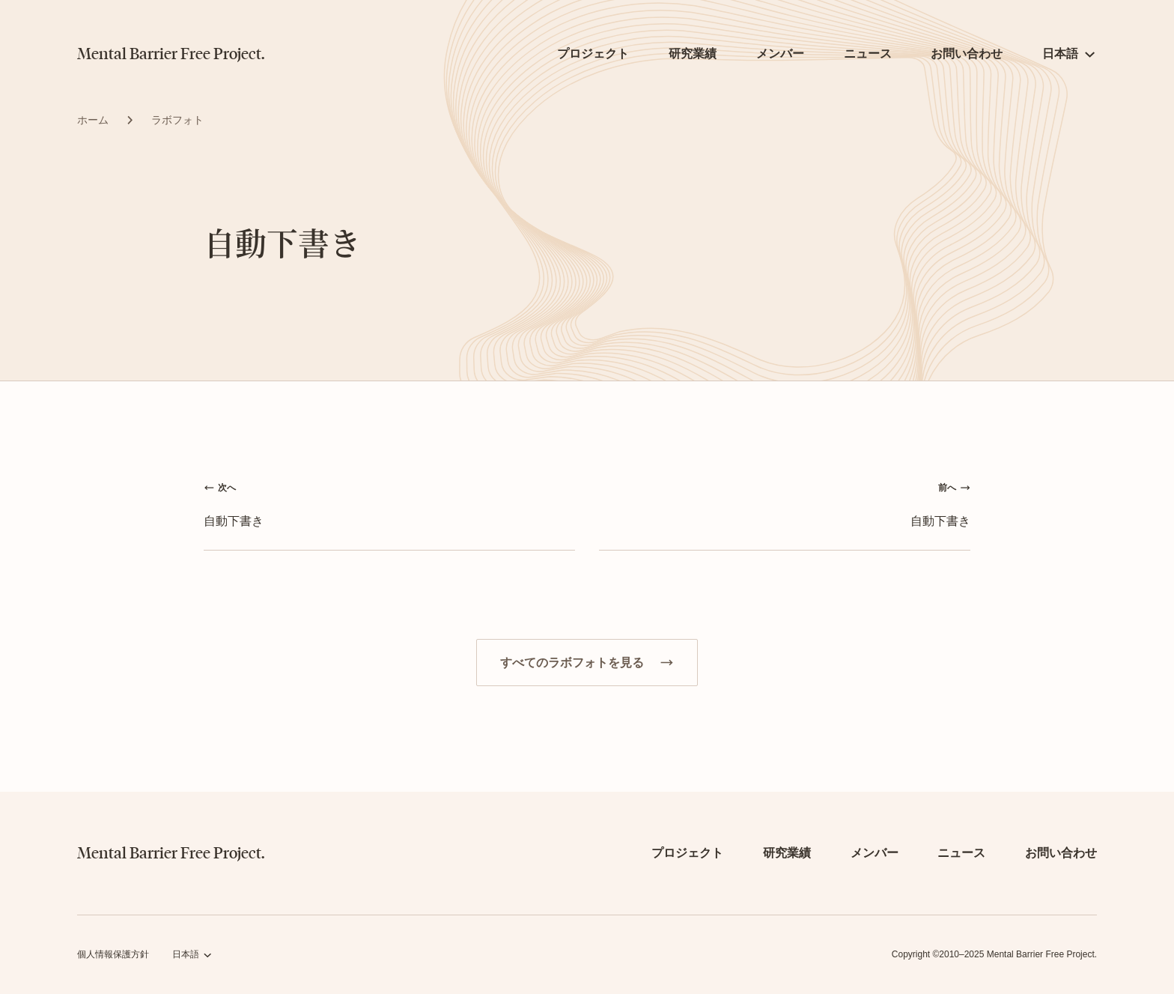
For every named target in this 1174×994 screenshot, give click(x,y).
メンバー (780, 53)
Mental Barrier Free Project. (171, 54)
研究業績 (693, 53)
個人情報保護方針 (113, 954)
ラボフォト (177, 120)
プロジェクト (593, 53)
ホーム (93, 120)
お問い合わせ (967, 53)
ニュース (868, 53)
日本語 (1060, 53)
